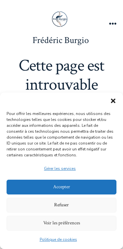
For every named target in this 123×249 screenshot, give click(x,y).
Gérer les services (60, 168)
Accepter (61, 187)
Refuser (61, 205)
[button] (113, 101)
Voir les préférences (61, 223)
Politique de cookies (58, 239)
